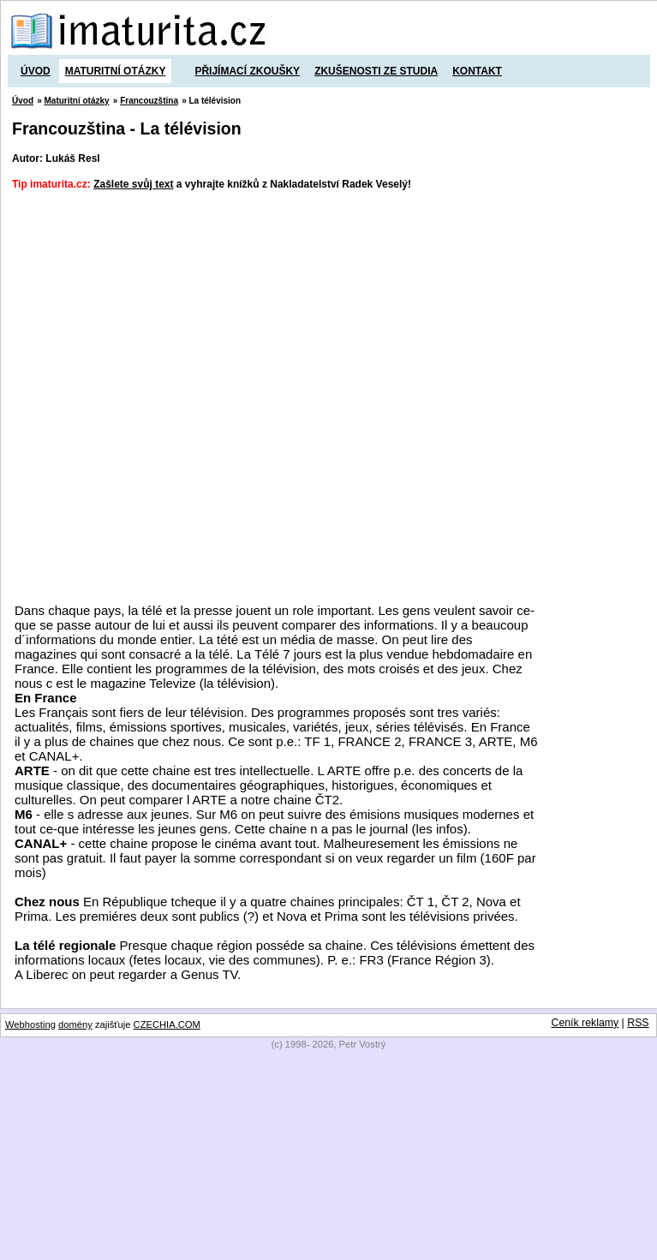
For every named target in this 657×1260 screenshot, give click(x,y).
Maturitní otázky (115, 71)
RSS (637, 1023)
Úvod (36, 71)
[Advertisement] (189, 396)
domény (75, 1024)
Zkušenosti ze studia (376, 71)
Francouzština (149, 100)
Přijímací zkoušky (247, 71)
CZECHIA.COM (167, 1024)
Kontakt (477, 71)
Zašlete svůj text (133, 184)
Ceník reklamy (585, 1023)
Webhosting (30, 1024)
